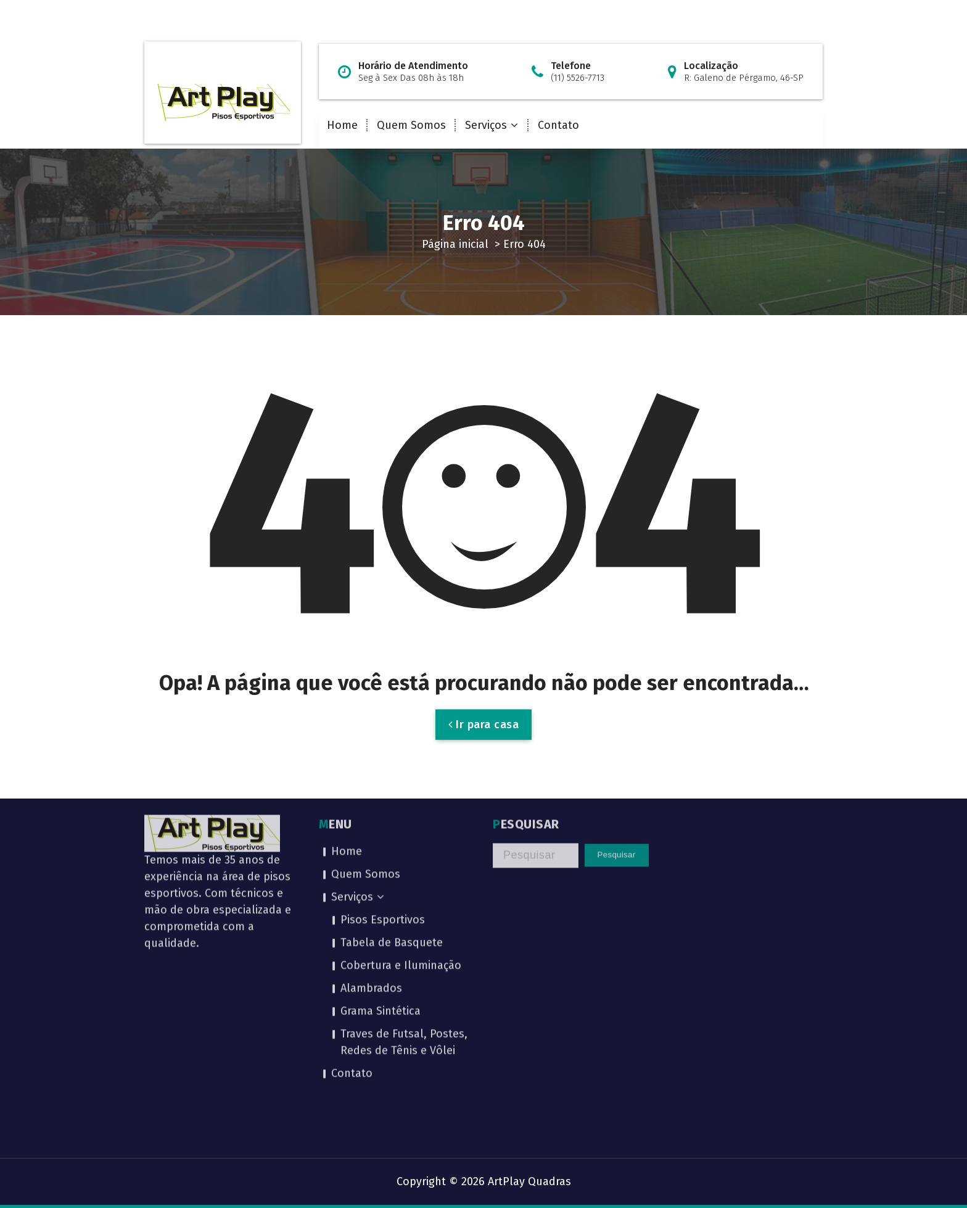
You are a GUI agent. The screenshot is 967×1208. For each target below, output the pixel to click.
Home (342, 125)
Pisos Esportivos (382, 829)
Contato (558, 125)
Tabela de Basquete (391, 851)
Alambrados (371, 897)
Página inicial (455, 244)
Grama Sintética (380, 920)
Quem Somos (411, 125)
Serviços (486, 125)
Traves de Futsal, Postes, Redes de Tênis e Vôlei (403, 951)
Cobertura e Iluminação (400, 874)
